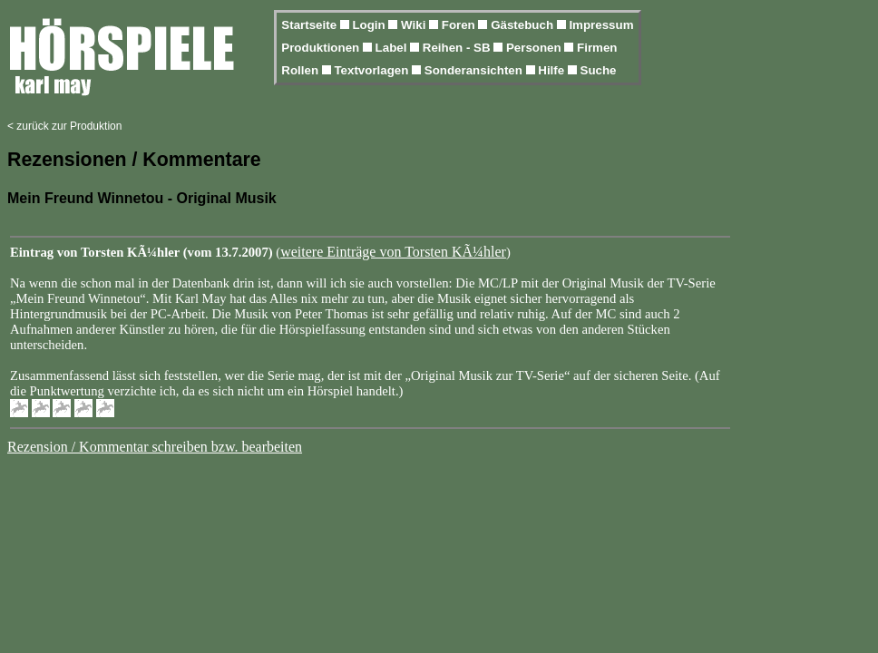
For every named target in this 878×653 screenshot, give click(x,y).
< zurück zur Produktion (64, 126)
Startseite (310, 25)
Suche (598, 70)
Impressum (601, 25)
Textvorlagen (373, 70)
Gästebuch (524, 25)
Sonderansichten (475, 70)
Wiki (415, 25)
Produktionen (322, 47)
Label (393, 47)
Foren (460, 25)
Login (370, 25)
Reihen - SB (458, 47)
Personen (535, 47)
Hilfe (553, 70)
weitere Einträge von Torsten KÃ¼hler (393, 251)
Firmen (597, 47)
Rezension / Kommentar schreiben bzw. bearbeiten (154, 446)
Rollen (301, 70)
